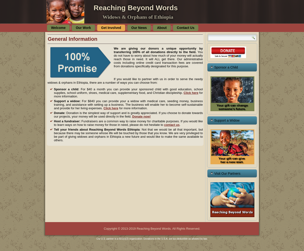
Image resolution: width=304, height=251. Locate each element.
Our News (139, 28)
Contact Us (186, 28)
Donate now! (141, 116)
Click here (191, 93)
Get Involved (111, 28)
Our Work (83, 28)
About (161, 28)
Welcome (58, 28)
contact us (172, 125)
